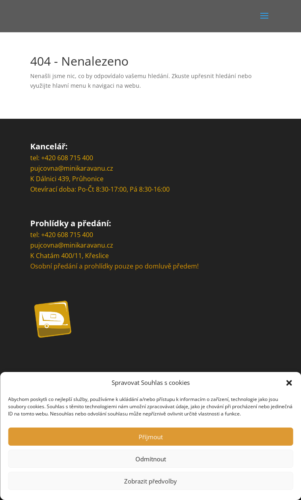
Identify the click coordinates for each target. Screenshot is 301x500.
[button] (289, 383)
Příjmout (151, 437)
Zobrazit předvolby (150, 481)
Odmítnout (150, 459)
